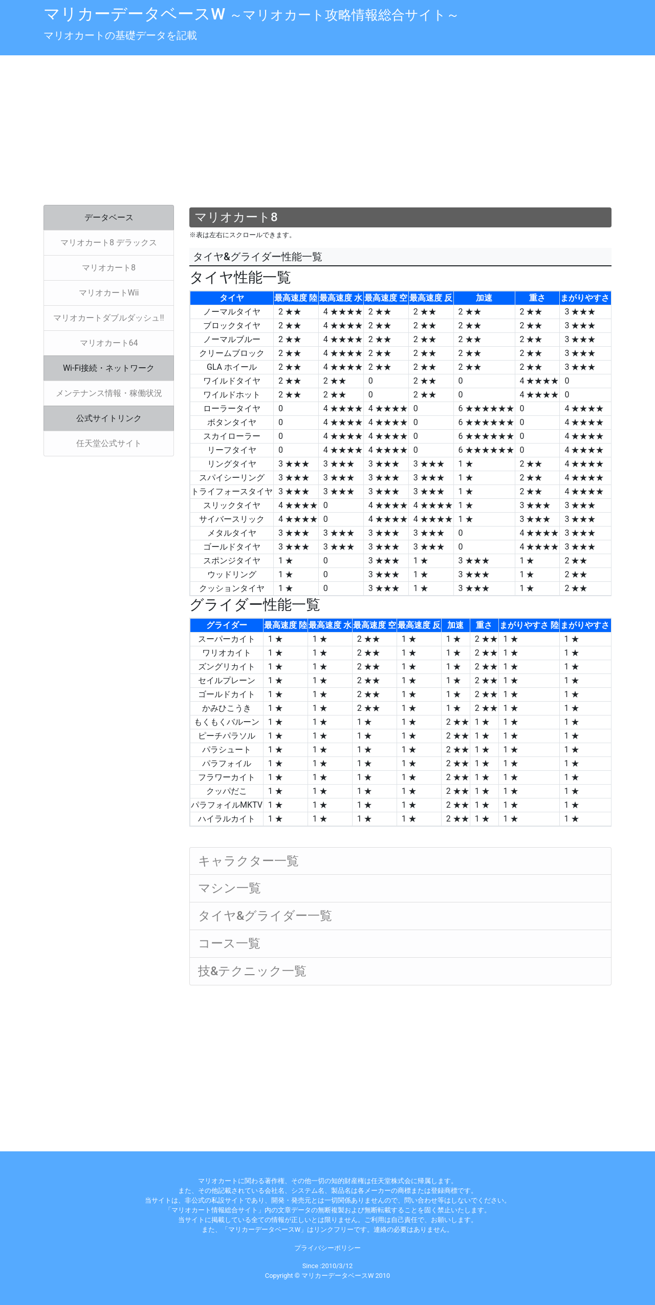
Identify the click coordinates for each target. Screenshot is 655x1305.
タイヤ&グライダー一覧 (265, 916)
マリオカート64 (109, 343)
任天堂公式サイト (109, 443)
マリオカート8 (109, 267)
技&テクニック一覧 (252, 971)
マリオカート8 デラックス (108, 242)
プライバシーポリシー (327, 1248)
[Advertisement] (327, 131)
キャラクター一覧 (248, 861)
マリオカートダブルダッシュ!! (108, 318)
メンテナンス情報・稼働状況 (109, 393)
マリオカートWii (109, 293)
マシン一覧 (229, 888)
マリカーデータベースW (251, 14)
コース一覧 (229, 943)
